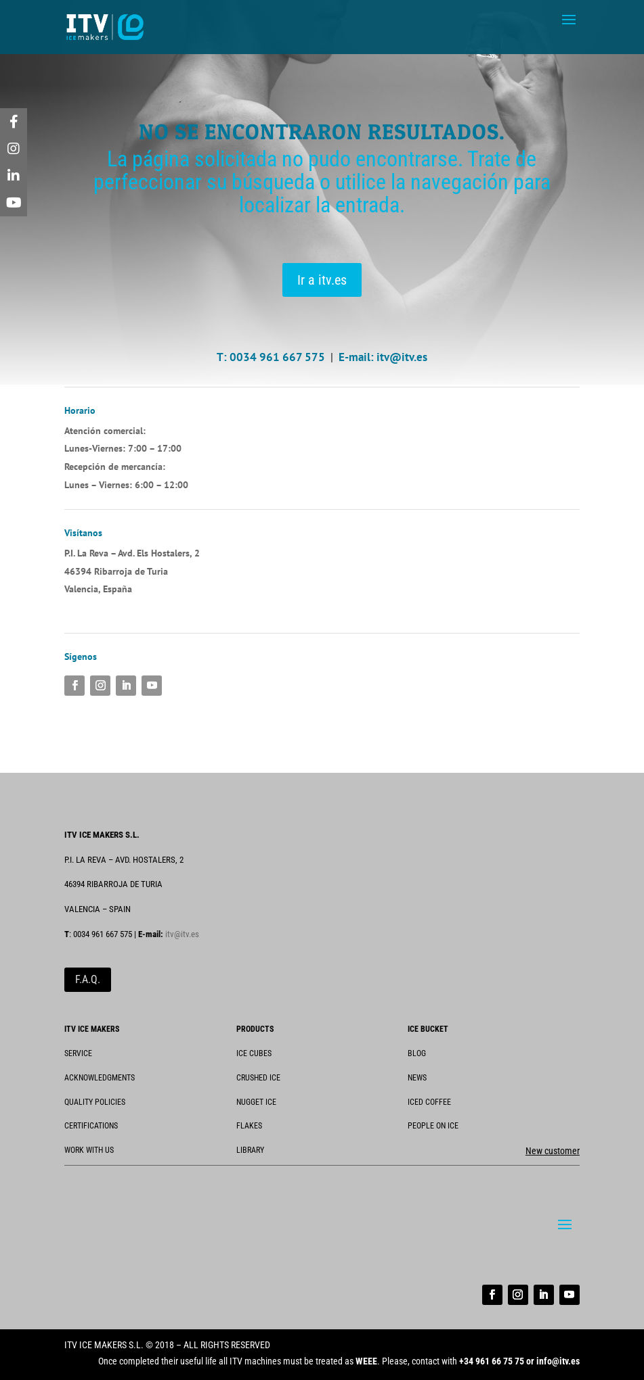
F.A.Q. (87, 979)
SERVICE (78, 1053)
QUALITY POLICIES (94, 1102)
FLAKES (249, 1126)
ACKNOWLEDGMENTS (99, 1077)
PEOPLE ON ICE (433, 1126)
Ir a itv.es (322, 280)
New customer (552, 1150)
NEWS (417, 1077)
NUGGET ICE (256, 1102)
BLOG (417, 1053)
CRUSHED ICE (258, 1077)
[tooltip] (13, 121)
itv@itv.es (402, 357)
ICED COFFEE (429, 1102)
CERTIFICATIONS (91, 1126)
